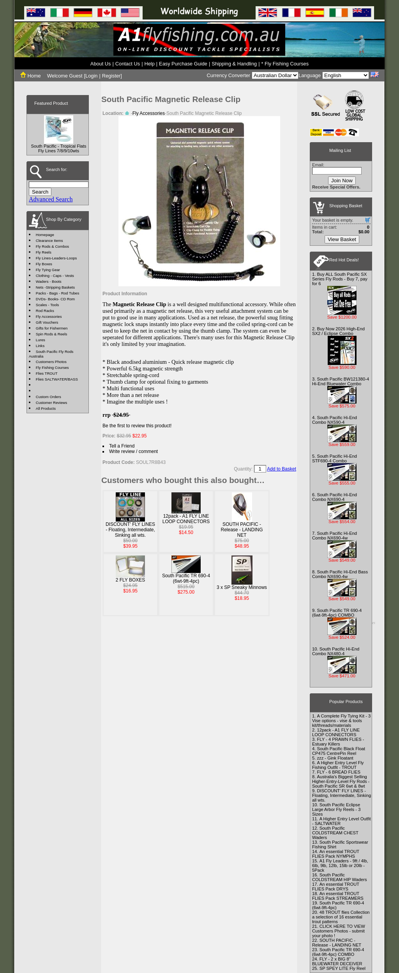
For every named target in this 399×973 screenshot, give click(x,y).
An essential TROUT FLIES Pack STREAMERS (338, 896)
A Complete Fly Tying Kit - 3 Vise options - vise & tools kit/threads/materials (341, 721)
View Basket (342, 239)
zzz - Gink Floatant (335, 758)
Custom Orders (48, 397)
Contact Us (127, 64)
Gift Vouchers (47, 322)
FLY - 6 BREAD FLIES (338, 772)
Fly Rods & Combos (52, 246)
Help (149, 64)
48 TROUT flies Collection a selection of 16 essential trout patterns (341, 917)
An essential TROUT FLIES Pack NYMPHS (335, 853)
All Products (46, 408)
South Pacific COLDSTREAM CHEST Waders (335, 833)
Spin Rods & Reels (51, 334)
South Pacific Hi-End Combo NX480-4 (335, 651)
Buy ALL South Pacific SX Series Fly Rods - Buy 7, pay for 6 (339, 279)
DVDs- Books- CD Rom (55, 299)
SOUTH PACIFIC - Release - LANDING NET (242, 530)
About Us (100, 64)
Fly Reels (43, 252)
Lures (40, 340)
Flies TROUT (47, 373)
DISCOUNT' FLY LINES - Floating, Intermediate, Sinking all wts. (130, 530)
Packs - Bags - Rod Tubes (57, 293)
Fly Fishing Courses (52, 367)
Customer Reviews (51, 402)
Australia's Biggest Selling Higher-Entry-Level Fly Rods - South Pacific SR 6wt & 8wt (340, 781)
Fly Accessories (49, 316)
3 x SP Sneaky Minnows (242, 587)
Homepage (45, 235)
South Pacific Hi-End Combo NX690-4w (334, 535)
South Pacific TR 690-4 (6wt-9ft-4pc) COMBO (337, 612)
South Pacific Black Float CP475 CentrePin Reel (338, 751)
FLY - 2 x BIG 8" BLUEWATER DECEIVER (337, 961)
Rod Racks (45, 310)
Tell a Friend (121, 446)
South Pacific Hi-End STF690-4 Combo (334, 458)
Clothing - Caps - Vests (55, 275)
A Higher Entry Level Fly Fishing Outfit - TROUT (338, 765)
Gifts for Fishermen (52, 328)
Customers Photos (51, 362)
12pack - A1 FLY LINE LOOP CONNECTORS (186, 518)
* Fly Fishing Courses (285, 64)
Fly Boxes (44, 264)
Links (40, 346)
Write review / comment (133, 451)
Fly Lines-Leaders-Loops (56, 258)
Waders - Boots (49, 281)
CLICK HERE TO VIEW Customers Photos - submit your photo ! (338, 931)
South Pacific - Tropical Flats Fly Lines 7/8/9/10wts (59, 148)
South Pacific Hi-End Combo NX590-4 (334, 420)
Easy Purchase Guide (183, 64)
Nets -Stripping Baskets (55, 287)
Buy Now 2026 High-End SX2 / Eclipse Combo (338, 331)
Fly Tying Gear (48, 270)
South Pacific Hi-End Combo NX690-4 (334, 497)
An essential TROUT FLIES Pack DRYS (335, 886)
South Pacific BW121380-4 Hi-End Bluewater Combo (340, 381)
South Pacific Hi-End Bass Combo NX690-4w (340, 574)
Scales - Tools (47, 305)
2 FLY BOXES (130, 580)
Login (91, 76)
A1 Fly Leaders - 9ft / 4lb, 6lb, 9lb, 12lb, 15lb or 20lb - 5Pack (340, 865)
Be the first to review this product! (136, 425)
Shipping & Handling (234, 64)
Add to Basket (281, 469)
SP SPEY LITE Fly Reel (342, 968)
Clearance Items (49, 240)
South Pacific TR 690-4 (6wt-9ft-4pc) (186, 578)
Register (111, 76)
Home (30, 76)
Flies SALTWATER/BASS (57, 379)
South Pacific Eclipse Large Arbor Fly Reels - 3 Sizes (336, 809)
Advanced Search (50, 199)
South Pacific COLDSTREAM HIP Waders (339, 877)
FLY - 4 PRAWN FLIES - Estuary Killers (338, 741)
